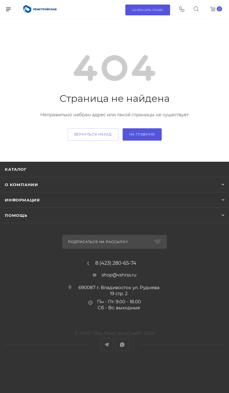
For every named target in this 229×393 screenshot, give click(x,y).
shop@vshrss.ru (119, 275)
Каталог (16, 169)
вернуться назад (93, 134)
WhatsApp (122, 344)
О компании (21, 184)
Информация (22, 200)
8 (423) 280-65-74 (115, 263)
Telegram (106, 344)
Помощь (16, 215)
